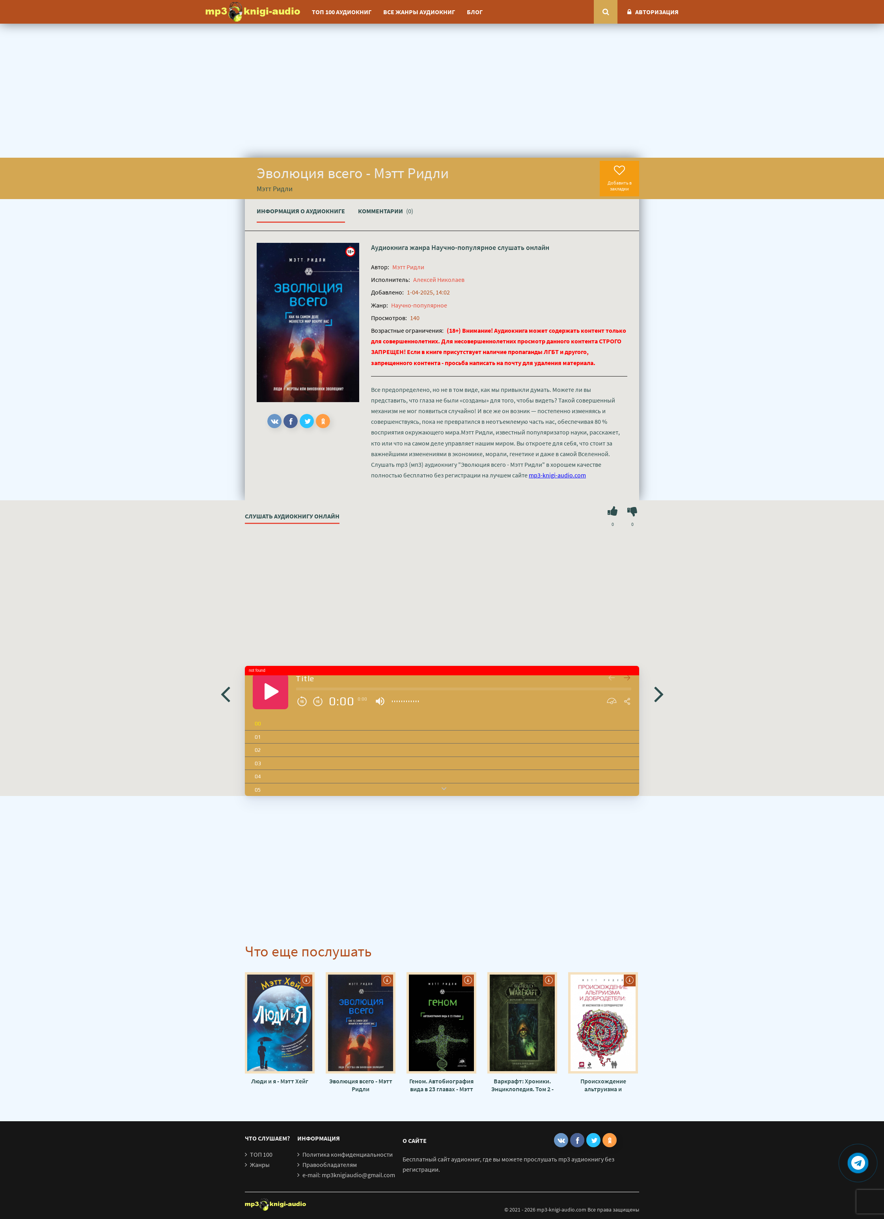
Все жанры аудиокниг (419, 12)
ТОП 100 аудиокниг (341, 12)
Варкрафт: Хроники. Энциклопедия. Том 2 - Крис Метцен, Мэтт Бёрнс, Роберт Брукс (522, 1085)
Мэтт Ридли (408, 267)
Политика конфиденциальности (347, 1154)
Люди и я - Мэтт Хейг (279, 1081)
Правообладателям (329, 1165)
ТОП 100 (261, 1154)
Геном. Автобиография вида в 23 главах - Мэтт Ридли (441, 1085)
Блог (475, 12)
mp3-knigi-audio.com (557, 475)
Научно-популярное (463, 247)
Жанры (260, 1165)
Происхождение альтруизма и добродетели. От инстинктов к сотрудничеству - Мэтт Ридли (603, 1085)
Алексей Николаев (438, 279)
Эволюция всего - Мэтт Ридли (360, 1085)
